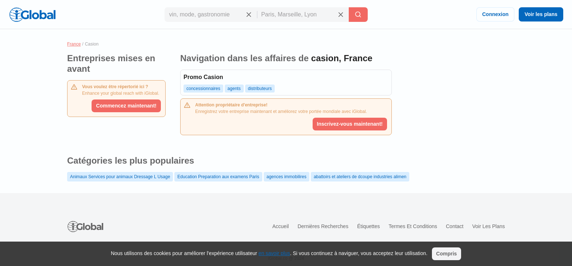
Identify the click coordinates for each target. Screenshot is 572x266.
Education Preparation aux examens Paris (218, 176)
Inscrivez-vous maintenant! (350, 124)
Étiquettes (368, 226)
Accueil (280, 226)
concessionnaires (203, 88)
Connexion (495, 14)
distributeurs (260, 88)
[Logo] (32, 14)
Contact (454, 226)
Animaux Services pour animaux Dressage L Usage (120, 176)
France (74, 44)
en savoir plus (274, 253)
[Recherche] (358, 14)
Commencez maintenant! (126, 106)
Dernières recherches (323, 226)
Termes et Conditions (413, 226)
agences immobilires (286, 176)
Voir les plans (541, 14)
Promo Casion (203, 77)
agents (234, 88)
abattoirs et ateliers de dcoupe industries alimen (360, 176)
